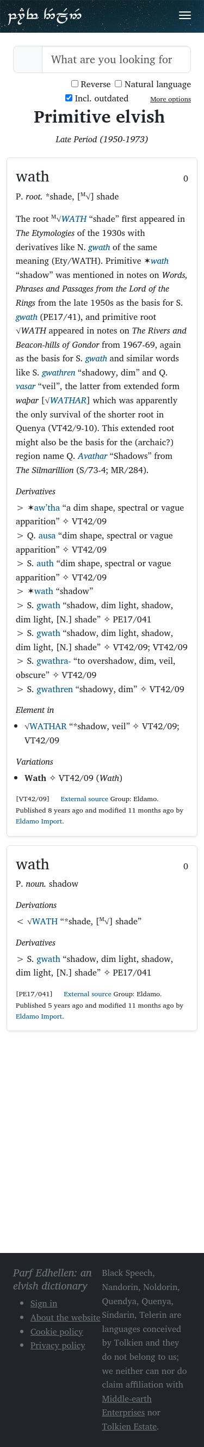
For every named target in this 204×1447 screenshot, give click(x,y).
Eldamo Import (39, 821)
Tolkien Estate (129, 1426)
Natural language (153, 84)
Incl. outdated (96, 98)
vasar (25, 386)
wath (160, 260)
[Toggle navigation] (184, 15)
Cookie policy (56, 1331)
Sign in (43, 1303)
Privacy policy (57, 1345)
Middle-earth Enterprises (127, 1405)
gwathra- (53, 660)
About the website (65, 1317)
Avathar (92, 456)
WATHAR (68, 400)
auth (45, 563)
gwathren (58, 372)
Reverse (91, 84)
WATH (73, 218)
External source (80, 798)
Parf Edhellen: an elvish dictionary (45, 15)
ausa (47, 535)
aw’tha (47, 507)
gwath (99, 247)
